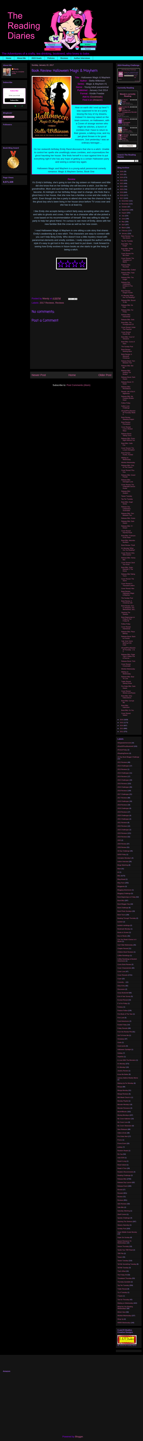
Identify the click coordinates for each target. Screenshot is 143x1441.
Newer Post (39, 375)
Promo (119, 1140)
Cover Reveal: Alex (127, 588)
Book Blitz (120, 900)
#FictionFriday (122, 750)
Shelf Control (121, 1214)
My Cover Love (122, 1122)
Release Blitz (121, 1179)
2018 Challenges (123, 801)
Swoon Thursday (123, 1246)
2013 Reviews (122, 769)
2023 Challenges (123, 830)
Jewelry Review (122, 1071)
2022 (122, 183)
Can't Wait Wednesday (125, 945)
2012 (122, 731)
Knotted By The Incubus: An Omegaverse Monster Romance (127, 110)
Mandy (16, 69)
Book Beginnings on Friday (126, 897)
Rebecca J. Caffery (127, 130)
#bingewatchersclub (124, 743)
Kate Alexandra (126, 103)
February (125, 230)
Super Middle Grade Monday (127, 1232)
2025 (122, 174)
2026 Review (121, 847)
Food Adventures (123, 1021)
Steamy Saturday (123, 1225)
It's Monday (121, 1064)
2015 (122, 722)
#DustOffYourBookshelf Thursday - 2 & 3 (128, 649)
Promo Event (121, 1143)
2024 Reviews (122, 837)
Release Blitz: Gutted (128, 270)
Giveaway (120, 1039)
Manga (119, 1087)
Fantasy (120, 1007)
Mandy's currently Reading (127, 95)
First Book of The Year (125, 1014)
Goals (119, 1042)
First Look (120, 1017)
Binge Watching (122, 865)
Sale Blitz (120, 1207)
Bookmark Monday (123, 929)
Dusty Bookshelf (123, 993)
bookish (120, 922)
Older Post (104, 375)
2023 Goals (37, 58)
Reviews (64, 58)
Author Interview (123, 861)
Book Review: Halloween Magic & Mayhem (127, 593)
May (123, 221)
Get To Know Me (123, 1035)
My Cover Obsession (124, 1126)
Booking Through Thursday (126, 918)
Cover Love (121, 971)
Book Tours (121, 915)
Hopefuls (120, 1056)
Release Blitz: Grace (128, 518)
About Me (21, 58)
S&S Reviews (122, 1204)
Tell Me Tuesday (123, 1267)
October (124, 207)
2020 (122, 189)
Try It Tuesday (122, 1292)
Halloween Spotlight (124, 1049)
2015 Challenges (123, 780)
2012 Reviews (122, 762)
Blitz (118, 876)
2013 (122, 728)
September (126, 210)
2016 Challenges (123, 787)
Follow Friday (125, 403)
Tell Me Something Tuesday (126, 1264)
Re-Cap (120, 1154)
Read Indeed (121, 1165)
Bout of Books (122, 936)
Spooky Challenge (123, 1218)
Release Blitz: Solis (127, 319)
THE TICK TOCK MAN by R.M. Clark (127, 643)
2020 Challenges (123, 815)
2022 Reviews (122, 826)
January (124, 233)
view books (137, 80)
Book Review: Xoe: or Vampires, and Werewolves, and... (128, 607)
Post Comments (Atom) (78, 385)
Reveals (120, 1193)
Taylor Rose (126, 123)
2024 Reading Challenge (128, 69)
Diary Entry (121, 986)
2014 (122, 725)
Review (119, 1196)
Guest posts (121, 1046)
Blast (119, 869)
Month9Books (122, 1111)
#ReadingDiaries (123, 753)
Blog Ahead (121, 879)
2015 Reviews (122, 783)
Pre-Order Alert (122, 1136)
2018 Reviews (122, 805)
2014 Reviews (122, 776)
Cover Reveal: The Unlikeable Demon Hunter (128, 486)
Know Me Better (122, 1074)
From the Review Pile (124, 1032)
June (123, 219)
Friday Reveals (122, 1028)
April (123, 224)
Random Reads (122, 1150)
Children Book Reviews (125, 952)
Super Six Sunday (123, 1237)
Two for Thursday (123, 1299)
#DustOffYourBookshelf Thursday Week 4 (128, 412)
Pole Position (125, 128)
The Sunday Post (127, 346)
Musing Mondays (123, 1115)
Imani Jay (121, 115)
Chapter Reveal (122, 948)
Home (8, 58)
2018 (122, 195)
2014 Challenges (123, 773)
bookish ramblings (123, 925)
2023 (122, 180)
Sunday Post (121, 1228)
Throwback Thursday (124, 1278)
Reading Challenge (123, 1175)
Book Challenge (122, 908)
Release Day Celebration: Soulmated (126, 508)
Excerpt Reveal (122, 1000)
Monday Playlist (122, 1101)
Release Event (122, 1186)
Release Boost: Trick (128, 661)
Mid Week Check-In (124, 1097)
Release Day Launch (124, 1182)
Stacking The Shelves (124, 1221)
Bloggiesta (121, 886)
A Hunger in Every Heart (125, 136)
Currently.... (121, 982)
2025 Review (121, 844)
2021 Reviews (122, 822)
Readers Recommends (125, 1172)
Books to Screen (123, 932)
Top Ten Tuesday (127, 241)
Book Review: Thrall (128, 545)
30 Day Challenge (123, 851)
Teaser (119, 1257)
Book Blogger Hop (123, 904)
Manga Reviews (122, 1094)
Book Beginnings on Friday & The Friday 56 (128, 619)
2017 (122, 198)
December (125, 201)
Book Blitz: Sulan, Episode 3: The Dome (127, 569)
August (124, 213)
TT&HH (120, 1296)
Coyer (119, 979)
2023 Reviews (122, 833)
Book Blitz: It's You (127, 710)
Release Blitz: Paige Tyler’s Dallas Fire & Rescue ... (128, 656)
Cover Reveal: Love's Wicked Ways (127, 428)
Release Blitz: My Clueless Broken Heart (127, 398)
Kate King (125, 139)
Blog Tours (121, 883)
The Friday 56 (122, 1275)
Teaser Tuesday (126, 496)
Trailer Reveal (122, 1289)
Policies (51, 58)
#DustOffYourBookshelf (125, 746)
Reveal (119, 1189)
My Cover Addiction (124, 1119)
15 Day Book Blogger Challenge (128, 757)
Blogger (79, 1436)
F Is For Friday (122, 1003)
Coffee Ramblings (123, 955)
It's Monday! (121, 1067)
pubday (120, 1147)
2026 (122, 171)
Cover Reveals (122, 975)
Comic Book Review (124, 964)
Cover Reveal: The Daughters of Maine (127, 260)
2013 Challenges (123, 766)
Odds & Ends (121, 1133)
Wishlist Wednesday (128, 462)
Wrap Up (120, 1319)
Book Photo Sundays (124, 911)
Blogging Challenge (124, 893)
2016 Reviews (122, 790)
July (123, 216)
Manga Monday (122, 1090)
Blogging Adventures (124, 890)
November (125, 204)
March (124, 227)
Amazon (97, 100)
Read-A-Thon (122, 1168)
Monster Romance (123, 1108)
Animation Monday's (124, 858)
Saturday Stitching (123, 1211)
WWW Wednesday (123, 1322)
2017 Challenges (123, 794)
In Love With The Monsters (126, 1060)
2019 (122, 192)
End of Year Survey (124, 996)
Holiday (120, 1053)
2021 (122, 186)
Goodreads (96, 96)
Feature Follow (122, 1010)
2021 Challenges (123, 819)
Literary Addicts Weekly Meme (127, 1078)
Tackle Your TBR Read (125, 1250)
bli (118, 872)
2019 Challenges (123, 808)
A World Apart (125, 100)
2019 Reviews (122, 812)
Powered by (14, 106)
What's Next (121, 1312)
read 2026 (120, 1157)
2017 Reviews (47, 302)
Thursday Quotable (123, 1282)
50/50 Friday (121, 854)
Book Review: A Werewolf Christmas (126, 356)
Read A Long (121, 1161)
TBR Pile (120, 1253)
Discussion (121, 989)
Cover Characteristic (124, 968)
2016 (122, 719)
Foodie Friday (122, 1025)
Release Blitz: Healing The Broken (126, 372)
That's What (121, 1271)
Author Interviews (82, 58)
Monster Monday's (123, 1104)
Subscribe (14, 100)
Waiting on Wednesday (125, 1303)
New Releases (122, 1129)
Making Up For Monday (125, 1083)
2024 (122, 177)
